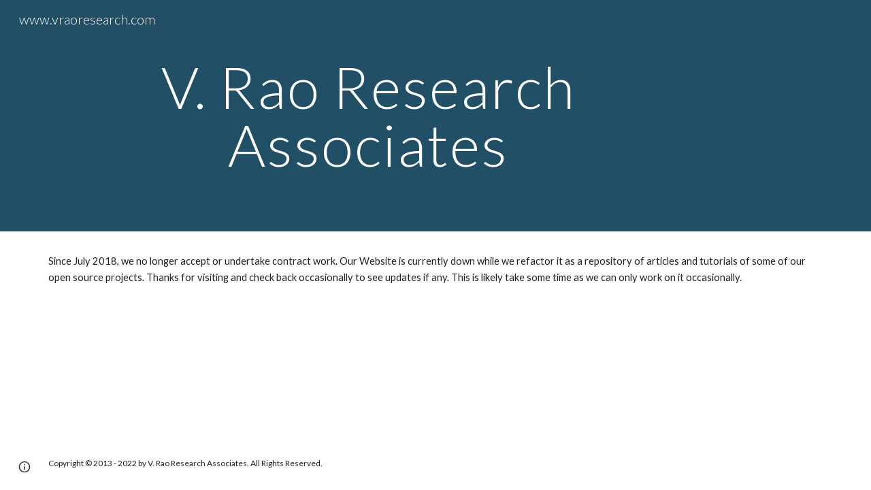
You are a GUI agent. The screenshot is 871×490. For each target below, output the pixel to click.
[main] (368, 116)
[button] (24, 466)
